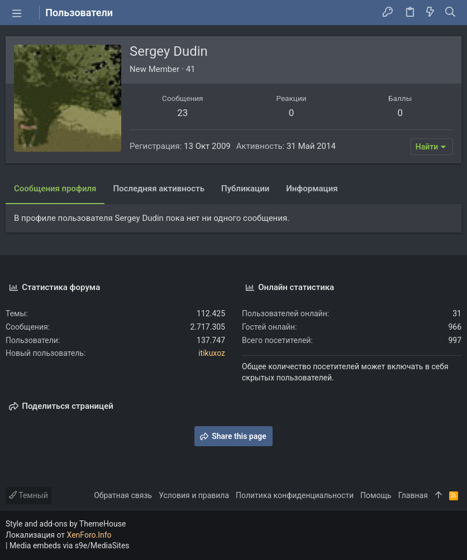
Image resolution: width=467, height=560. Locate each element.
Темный (28, 495)
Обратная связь (123, 495)
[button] (17, 13)
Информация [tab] (311, 189)
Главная (413, 495)
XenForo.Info (89, 534)
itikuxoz (211, 353)
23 (182, 112)
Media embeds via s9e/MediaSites (69, 545)
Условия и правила (194, 495)
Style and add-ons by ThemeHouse (66, 523)
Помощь (376, 495)
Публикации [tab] (245, 189)
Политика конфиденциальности (295, 495)
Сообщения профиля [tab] (55, 189)
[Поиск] (450, 13)
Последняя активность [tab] (158, 189)
